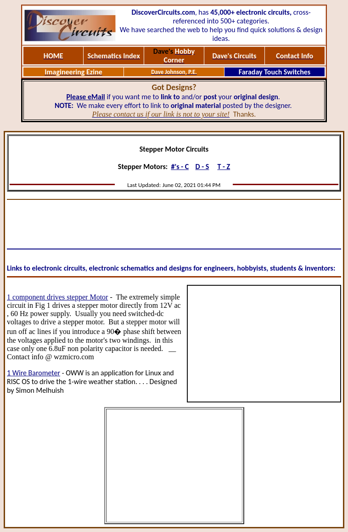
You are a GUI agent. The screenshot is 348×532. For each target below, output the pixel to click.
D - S (202, 166)
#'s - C (180, 166)
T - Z (223, 166)
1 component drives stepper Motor (57, 297)
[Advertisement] (174, 224)
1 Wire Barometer (33, 372)
